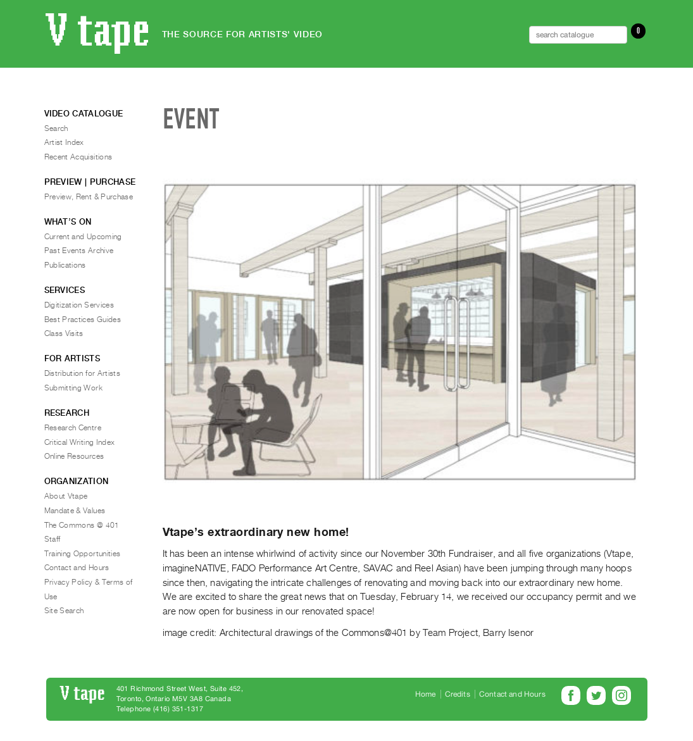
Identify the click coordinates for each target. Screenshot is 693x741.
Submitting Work (73, 387)
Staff (52, 539)
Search (56, 128)
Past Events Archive (79, 250)
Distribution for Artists (82, 373)
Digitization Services (79, 305)
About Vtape (66, 496)
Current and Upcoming (83, 236)
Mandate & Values (75, 510)
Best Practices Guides (83, 319)
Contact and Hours (76, 567)
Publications (65, 265)
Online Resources (74, 456)
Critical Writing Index (79, 442)
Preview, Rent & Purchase (89, 196)
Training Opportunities (82, 553)
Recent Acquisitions (78, 157)
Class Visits (64, 333)
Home (425, 694)
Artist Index (64, 142)
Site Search (64, 610)
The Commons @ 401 (82, 525)
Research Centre (72, 427)
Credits (457, 694)
